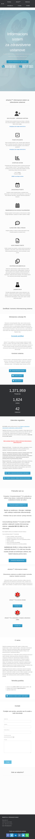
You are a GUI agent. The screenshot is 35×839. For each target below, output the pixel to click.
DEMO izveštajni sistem (17, 176)
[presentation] (15, 757)
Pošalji (7, 762)
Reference (27, 1)
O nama (19, 5)
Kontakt (28, 5)
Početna (9, 1)
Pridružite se (10, 5)
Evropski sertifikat (17, 336)
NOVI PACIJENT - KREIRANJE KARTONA (17, 118)
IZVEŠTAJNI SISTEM (17, 162)
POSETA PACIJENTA (17, 140)
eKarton (18, 1)
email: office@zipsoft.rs (7, 825)
